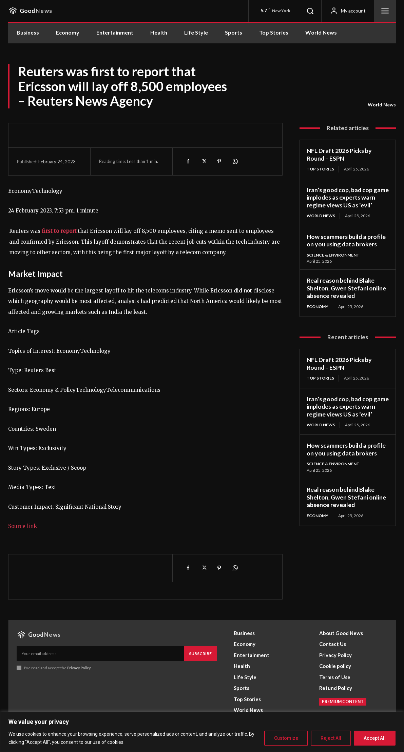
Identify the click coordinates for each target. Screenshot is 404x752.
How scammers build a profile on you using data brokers (347, 240)
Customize (286, 738)
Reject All (331, 738)
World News (382, 104)
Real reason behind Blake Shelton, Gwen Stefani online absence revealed (346, 288)
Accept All (375, 738)
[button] (310, 11)
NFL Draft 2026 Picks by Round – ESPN (339, 154)
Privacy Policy (79, 668)
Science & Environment (333, 255)
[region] (202, 732)
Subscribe (200, 653)
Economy (317, 306)
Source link (22, 526)
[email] (100, 653)
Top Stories (320, 168)
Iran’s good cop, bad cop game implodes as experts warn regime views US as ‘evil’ (347, 197)
